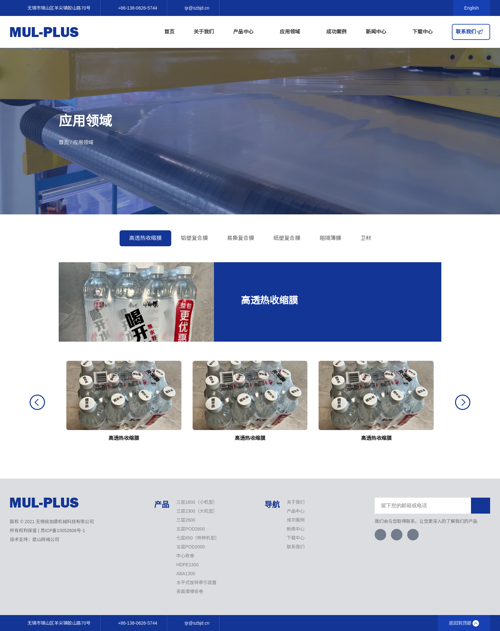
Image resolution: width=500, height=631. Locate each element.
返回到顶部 (464, 623)
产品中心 (247, 32)
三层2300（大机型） (196, 511)
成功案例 (336, 31)
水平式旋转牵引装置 (196, 582)
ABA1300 (185, 573)
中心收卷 (185, 555)
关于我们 (204, 31)
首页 (169, 31)
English (471, 8)
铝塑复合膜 (194, 238)
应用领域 (293, 32)
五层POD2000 (190, 546)
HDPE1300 (187, 564)
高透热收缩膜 (145, 238)
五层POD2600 (190, 528)
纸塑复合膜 (286, 238)
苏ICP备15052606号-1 (62, 530)
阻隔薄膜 (330, 238)
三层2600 (185, 520)
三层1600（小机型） (196, 502)
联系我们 (466, 31)
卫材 (365, 238)
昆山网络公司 (45, 539)
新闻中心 (379, 32)
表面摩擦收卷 (189, 591)
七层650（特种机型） (197, 537)
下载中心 (422, 31)
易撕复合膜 (240, 238)
